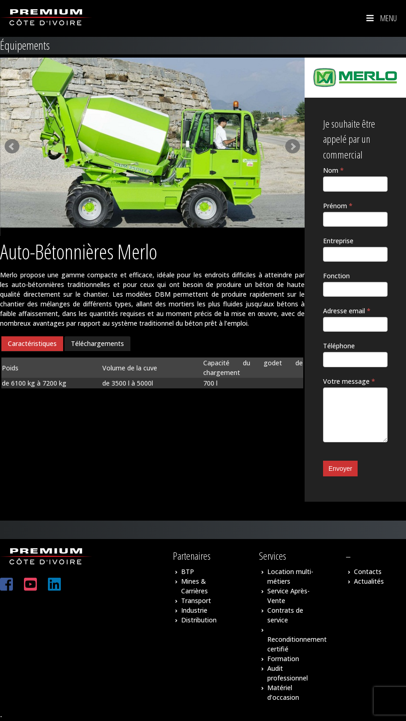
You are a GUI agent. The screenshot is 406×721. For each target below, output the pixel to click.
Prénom (338, 205)
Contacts (368, 571)
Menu (381, 17)
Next (292, 146)
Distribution (199, 619)
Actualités (369, 581)
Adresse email (347, 310)
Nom (333, 170)
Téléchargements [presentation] (97, 343)
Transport (196, 600)
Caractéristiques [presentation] (32, 343)
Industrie (194, 610)
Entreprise (338, 240)
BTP (187, 571)
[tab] (32, 344)
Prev (12, 146)
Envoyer (340, 468)
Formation (283, 658)
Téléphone (339, 345)
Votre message (349, 381)
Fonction (336, 275)
